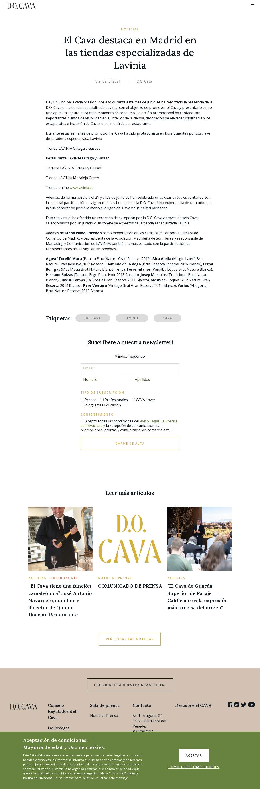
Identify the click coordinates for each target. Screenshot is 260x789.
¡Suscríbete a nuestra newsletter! (130, 685)
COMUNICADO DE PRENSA (130, 586)
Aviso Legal (149, 421)
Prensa (90, 399)
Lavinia (132, 318)
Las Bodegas (58, 728)
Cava (167, 318)
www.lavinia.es (81, 187)
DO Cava (93, 318)
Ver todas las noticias (130, 639)
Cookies (130, 773)
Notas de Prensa (104, 715)
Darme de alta (130, 444)
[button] (252, 6)
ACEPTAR (194, 755)
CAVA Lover (145, 399)
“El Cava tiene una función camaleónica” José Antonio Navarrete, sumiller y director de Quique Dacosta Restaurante (60, 600)
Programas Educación (103, 405)
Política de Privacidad (38, 778)
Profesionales (116, 399)
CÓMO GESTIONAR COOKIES (193, 767)
